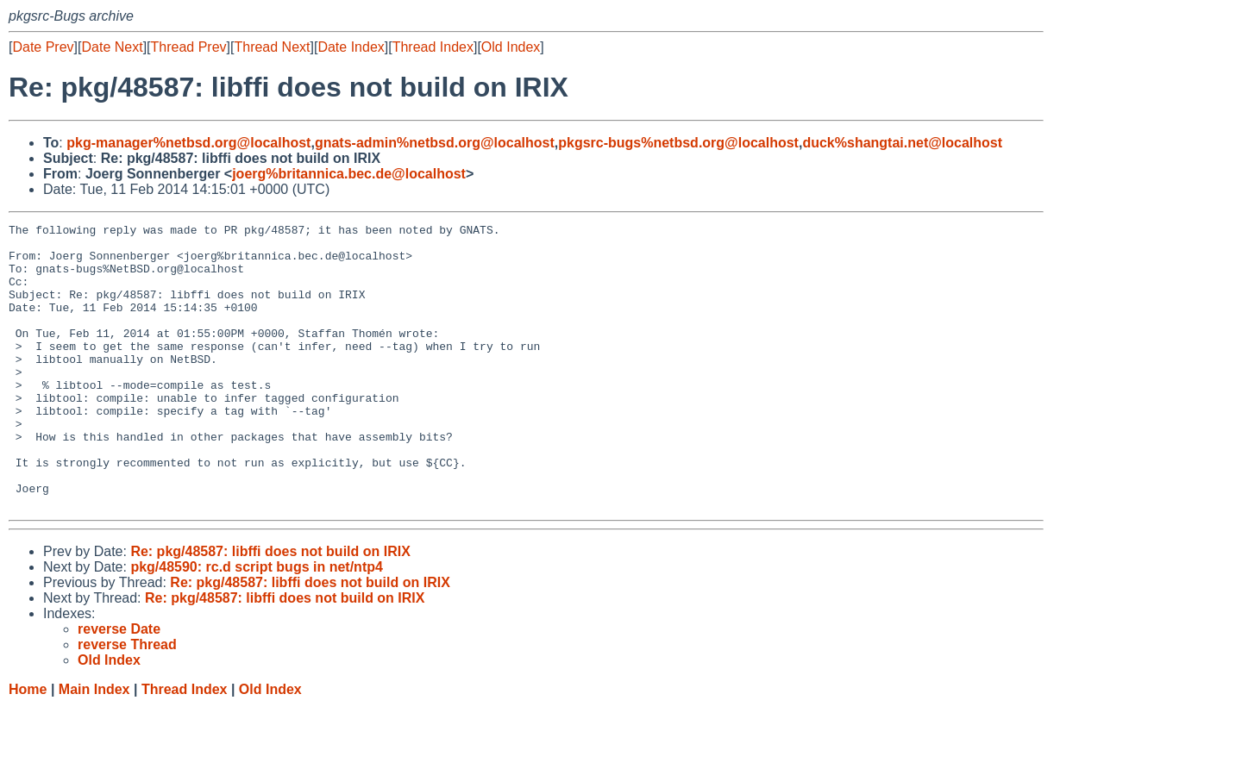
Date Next (111, 47)
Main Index (94, 746)
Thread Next (272, 47)
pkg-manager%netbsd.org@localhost (188, 142)
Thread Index (433, 47)
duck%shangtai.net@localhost (902, 142)
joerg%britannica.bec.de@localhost (349, 173)
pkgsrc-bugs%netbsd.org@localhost (678, 142)
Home (28, 746)
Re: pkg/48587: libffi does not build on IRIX (270, 608)
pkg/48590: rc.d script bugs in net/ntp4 (256, 623)
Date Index (350, 47)
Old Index (510, 47)
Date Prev (42, 47)
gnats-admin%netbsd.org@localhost (435, 142)
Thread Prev (189, 47)
